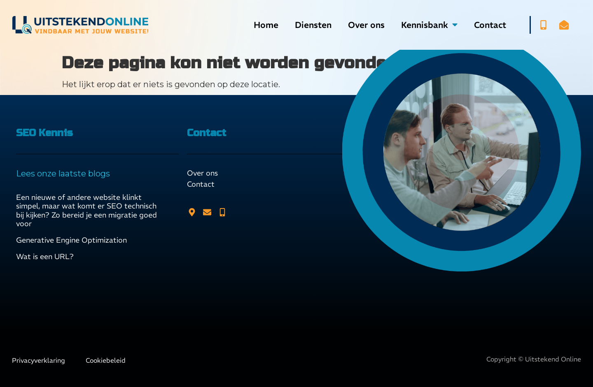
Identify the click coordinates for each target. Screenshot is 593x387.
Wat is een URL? (45, 256)
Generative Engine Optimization (71, 240)
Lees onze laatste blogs (63, 173)
